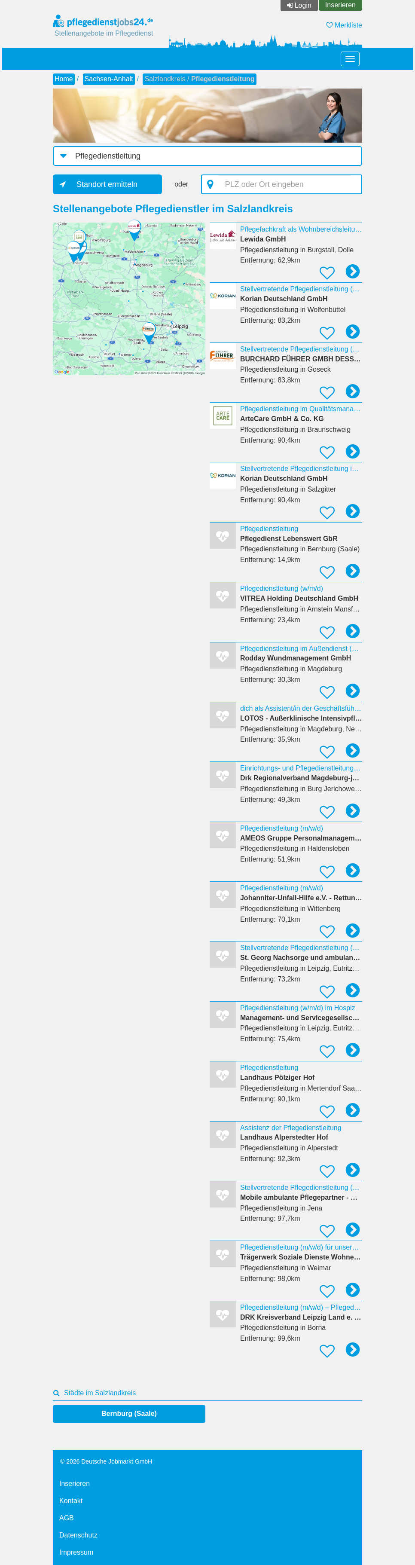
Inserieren (340, 5)
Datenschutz (78, 1535)
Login (303, 5)
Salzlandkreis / (199, 79)
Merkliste (344, 25)
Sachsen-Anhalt (109, 79)
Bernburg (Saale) (129, 1413)
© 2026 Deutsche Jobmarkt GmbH (106, 1461)
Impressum (76, 1552)
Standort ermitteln (106, 184)
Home (64, 79)
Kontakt (70, 1500)
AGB (66, 1518)
